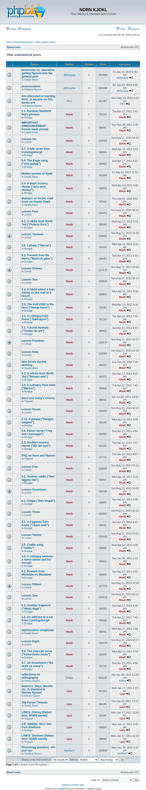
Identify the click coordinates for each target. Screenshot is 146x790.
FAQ (120, 29)
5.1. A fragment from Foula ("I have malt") (35, 523)
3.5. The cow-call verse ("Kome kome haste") (37, 653)
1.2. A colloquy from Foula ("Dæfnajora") (35, 317)
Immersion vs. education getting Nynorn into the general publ (38, 73)
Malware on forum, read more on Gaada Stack (37, 200)
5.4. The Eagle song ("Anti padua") (35, 162)
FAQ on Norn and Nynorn (38, 455)
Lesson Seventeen (34, 489)
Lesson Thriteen (32, 234)
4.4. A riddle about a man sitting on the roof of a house (38, 293)
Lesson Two (29, 279)
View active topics (45, 42)
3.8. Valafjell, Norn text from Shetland (36, 725)
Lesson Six (29, 139)
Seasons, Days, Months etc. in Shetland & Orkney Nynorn (37, 689)
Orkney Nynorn (32, 681)
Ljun (69, 691)
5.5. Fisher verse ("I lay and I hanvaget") (37, 432)
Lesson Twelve (31, 535)
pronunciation (31, 86)
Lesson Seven (31, 409)
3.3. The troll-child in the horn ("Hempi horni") (38, 306)
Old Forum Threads (35, 702)
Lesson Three (31, 512)
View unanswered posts (19, 42)
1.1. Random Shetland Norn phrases (36, 112)
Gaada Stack (31, 79)
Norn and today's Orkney (38, 398)
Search (134, 29)
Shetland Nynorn (33, 89)
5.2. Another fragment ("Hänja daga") (36, 607)
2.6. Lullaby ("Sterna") (36, 245)
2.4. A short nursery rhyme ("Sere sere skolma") (35, 187)
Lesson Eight (30, 641)
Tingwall (28, 401)
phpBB (61, 788)
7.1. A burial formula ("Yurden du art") (35, 329)
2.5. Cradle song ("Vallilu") (32, 546)
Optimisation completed (38, 630)
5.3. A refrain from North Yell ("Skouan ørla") (38, 375)
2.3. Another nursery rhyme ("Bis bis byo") (36, 444)
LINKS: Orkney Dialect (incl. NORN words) (36, 714)
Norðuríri (69, 750)
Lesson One (30, 595)
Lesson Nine (30, 352)
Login (11, 29)
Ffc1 (69, 101)
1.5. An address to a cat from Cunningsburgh (37, 618)
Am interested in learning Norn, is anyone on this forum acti (38, 99)
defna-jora (69, 75)
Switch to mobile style (73, 785)
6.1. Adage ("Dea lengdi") (38, 500)
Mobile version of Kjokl (37, 173)
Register (24, 29)
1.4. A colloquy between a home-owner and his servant (37, 560)
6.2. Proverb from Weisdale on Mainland (36, 573)
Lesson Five (30, 466)
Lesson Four (30, 211)
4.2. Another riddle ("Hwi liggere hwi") (38, 478)
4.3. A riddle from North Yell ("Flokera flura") (37, 223)
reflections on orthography (31, 676)
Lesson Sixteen (32, 268)
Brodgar (28, 117)
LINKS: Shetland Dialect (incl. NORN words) (38, 737)
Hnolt (69, 114)
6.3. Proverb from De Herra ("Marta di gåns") (37, 257)
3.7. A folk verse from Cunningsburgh (36, 150)
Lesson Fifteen (31, 584)
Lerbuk (28, 142)
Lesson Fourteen (33, 340)
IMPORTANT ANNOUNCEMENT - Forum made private (35, 126)
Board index (14, 47)
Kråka (69, 677)
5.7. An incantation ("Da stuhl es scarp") (37, 664)
